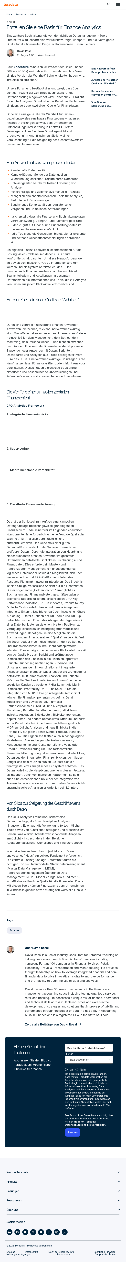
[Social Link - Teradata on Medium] (25, 1232)
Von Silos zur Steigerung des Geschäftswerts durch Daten (104, 104)
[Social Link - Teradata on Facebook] (49, 1232)
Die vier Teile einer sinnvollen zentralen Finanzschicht (103, 93)
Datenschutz (32, 1251)
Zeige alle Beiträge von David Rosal (51, 1024)
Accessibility (63, 1254)
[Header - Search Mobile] (108, 4)
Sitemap (11, 1251)
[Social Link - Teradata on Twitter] (33, 1232)
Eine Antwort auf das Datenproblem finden (103, 70)
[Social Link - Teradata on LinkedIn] (9, 1232)
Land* (69, 1054)
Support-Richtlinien (105, 1254)
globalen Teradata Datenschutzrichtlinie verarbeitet (85, 1123)
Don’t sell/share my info (61, 1251)
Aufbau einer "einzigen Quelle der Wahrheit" (104, 81)
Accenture (21, 67)
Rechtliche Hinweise (105, 1251)
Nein (83, 1069)
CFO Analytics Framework (25, 405)
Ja (71, 1069)
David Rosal (24, 51)
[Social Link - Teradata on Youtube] (41, 1232)
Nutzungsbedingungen (19, 1254)
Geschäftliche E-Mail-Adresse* (86, 1048)
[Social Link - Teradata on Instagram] (57, 1232)
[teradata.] (11, 4)
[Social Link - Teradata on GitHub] (17, 1232)
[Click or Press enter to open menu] (117, 4)
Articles (14, 930)
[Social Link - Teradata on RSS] (65, 1232)
